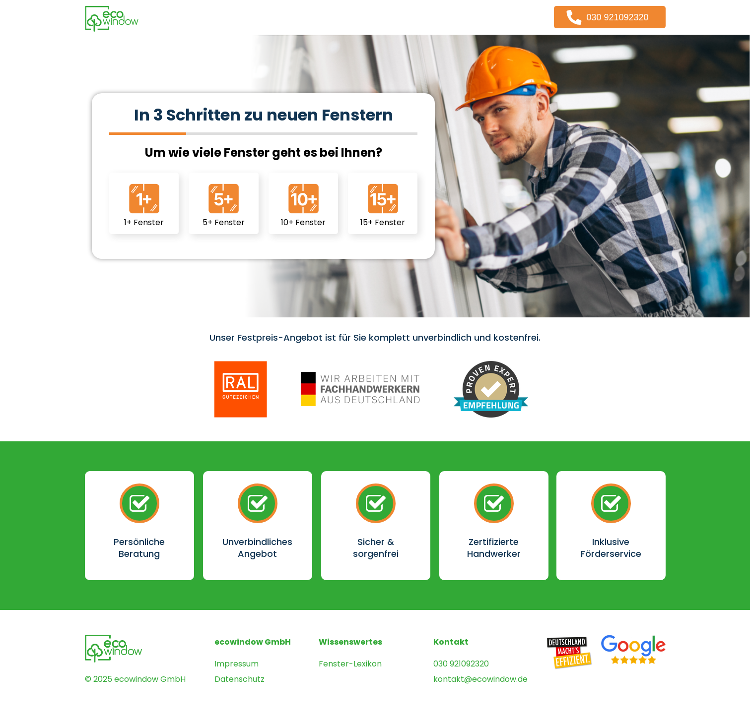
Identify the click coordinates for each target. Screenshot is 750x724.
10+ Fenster (303, 204)
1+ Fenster (144, 204)
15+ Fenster (382, 204)
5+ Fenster (224, 204)
